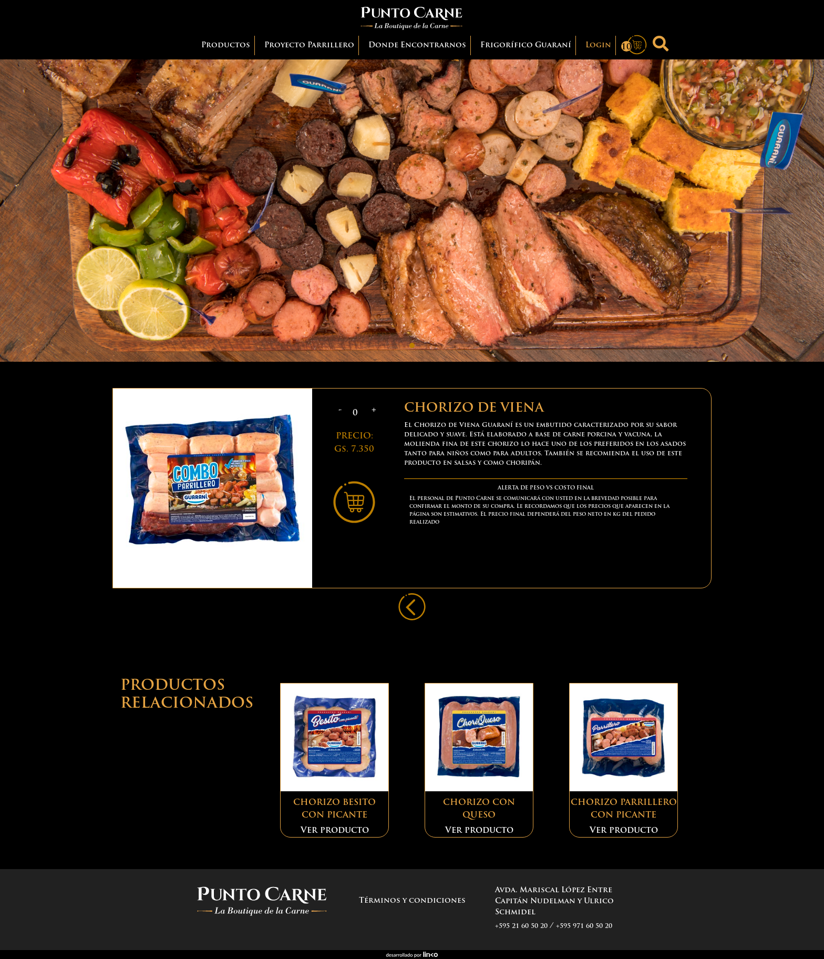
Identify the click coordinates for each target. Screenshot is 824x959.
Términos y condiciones (412, 901)
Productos (228, 44)
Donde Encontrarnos (417, 45)
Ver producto (335, 831)
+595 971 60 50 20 (584, 926)
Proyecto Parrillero (309, 45)
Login (598, 45)
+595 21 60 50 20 (521, 926)
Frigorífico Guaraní (525, 45)
